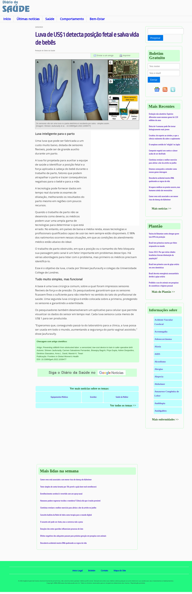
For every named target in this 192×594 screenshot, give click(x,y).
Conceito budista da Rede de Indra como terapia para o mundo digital (66, 514)
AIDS (157, 354)
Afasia (158, 346)
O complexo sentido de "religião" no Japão (164, 144)
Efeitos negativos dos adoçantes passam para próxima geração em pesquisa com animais (73, 535)
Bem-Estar (97, 19)
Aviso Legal (77, 570)
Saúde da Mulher (122, 397)
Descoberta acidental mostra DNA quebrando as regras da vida (63, 543)
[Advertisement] (18, 73)
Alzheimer (160, 384)
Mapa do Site (120, 570)
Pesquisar (155, 37)
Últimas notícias (28, 19)
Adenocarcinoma (163, 339)
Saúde (49, 19)
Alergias (159, 369)
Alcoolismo (160, 361)
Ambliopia (160, 403)
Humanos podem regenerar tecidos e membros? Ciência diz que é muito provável (70, 500)
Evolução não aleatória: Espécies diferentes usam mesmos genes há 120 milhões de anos (163, 117)
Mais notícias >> (161, 208)
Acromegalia (161, 331)
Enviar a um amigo (105, 55)
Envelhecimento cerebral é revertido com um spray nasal (61, 493)
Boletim (91, 570)
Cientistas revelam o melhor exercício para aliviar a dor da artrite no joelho (68, 507)
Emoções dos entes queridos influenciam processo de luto (61, 528)
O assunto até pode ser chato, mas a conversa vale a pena (61, 521)
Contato (104, 570)
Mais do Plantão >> (163, 291)
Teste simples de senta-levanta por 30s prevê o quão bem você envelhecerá (68, 486)
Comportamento (72, 19)
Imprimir (126, 55)
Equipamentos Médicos (59, 397)
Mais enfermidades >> (165, 419)
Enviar (153, 79)
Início (7, 19)
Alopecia (159, 376)
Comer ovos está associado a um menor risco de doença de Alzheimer (66, 479)
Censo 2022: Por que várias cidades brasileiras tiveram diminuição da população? (162, 255)
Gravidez (93, 397)
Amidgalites (161, 410)
